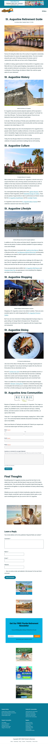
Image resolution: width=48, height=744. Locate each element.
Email (7, 438)
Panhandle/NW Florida (30, 730)
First (5, 431)
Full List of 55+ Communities (31, 716)
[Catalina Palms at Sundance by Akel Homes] (24, 648)
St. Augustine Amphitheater (16, 198)
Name (6, 551)
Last (25, 431)
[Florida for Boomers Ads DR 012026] (24, 600)
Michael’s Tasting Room (16, 383)
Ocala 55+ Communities (30, 712)
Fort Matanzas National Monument (26, 252)
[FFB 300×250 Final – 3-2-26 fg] (24, 581)
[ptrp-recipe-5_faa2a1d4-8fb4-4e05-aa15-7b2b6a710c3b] (24, 505)
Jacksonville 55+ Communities (32, 711)
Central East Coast (29, 723)
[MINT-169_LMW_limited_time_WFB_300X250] (24, 667)
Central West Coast (29, 727)
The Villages (4, 722)
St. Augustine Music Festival (29, 201)
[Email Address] (20, 636)
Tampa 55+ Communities (30, 715)
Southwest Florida (29, 726)
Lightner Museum (33, 191)
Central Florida (28, 729)
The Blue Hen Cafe (14, 371)
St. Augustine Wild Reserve (32, 268)
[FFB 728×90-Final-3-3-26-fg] (24, 1)
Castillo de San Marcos (32, 250)
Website (6, 564)
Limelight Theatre (32, 198)
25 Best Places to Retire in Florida (8, 711)
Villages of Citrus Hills (6, 727)
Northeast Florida (29, 722)
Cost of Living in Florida (6, 714)
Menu (44, 11)
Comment (7, 538)
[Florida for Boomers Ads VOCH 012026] (24, 685)
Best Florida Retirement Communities (9, 712)
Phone (7, 444)
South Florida (28, 725)
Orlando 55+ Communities (31, 714)
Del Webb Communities (6, 726)
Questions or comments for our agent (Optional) (14, 451)
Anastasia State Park (10, 270)
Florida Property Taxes (6, 715)
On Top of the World (5, 723)
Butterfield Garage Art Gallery (31, 193)
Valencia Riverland (5, 725)
